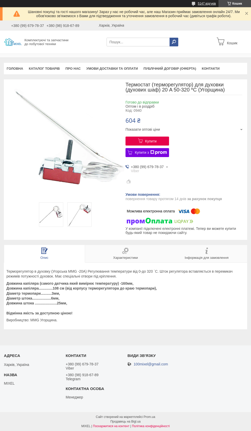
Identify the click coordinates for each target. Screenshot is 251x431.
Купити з (151, 152)
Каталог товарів (44, 68)
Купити (151, 141)
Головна (15, 68)
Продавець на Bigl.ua (125, 421)
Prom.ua (149, 417)
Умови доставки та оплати (112, 68)
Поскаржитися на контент (111, 426)
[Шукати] (174, 42)
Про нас (72, 68)
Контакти (211, 68)
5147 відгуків (207, 3)
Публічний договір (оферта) (169, 68)
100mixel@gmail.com (151, 364)
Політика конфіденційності (151, 426)
